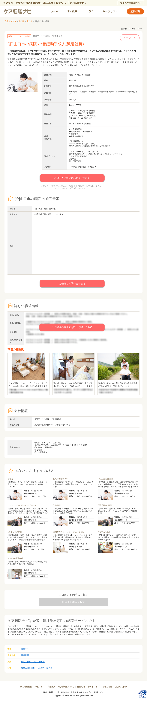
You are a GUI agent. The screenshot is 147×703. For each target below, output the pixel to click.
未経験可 (41, 668)
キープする (130, 37)
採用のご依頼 (121, 687)
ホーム (54, 11)
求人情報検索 (26, 687)
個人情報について (66, 687)
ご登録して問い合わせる (72, 283)
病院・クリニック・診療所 (33, 662)
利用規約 (51, 687)
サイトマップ (93, 687)
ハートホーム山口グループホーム (22, 505)
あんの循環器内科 (60, 479)
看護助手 (25, 649)
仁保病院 (57, 505)
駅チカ (49, 668)
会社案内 (81, 687)
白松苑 (10, 479)
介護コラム (39, 687)
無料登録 (135, 11)
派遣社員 (25, 655)
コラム (90, 11)
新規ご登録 (107, 687)
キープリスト (110, 11)
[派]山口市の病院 (105, 479)
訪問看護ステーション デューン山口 (69, 532)
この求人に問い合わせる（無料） (72, 178)
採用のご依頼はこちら (130, 3)
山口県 (21, 21)
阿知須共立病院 (105, 505)
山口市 (29, 21)
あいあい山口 (104, 532)
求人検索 (72, 11)
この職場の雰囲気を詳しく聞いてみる (72, 327)
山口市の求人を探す (73, 602)
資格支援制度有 (28, 668)
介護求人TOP (10, 21)
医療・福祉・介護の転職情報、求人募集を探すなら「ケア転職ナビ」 (73, 692)
